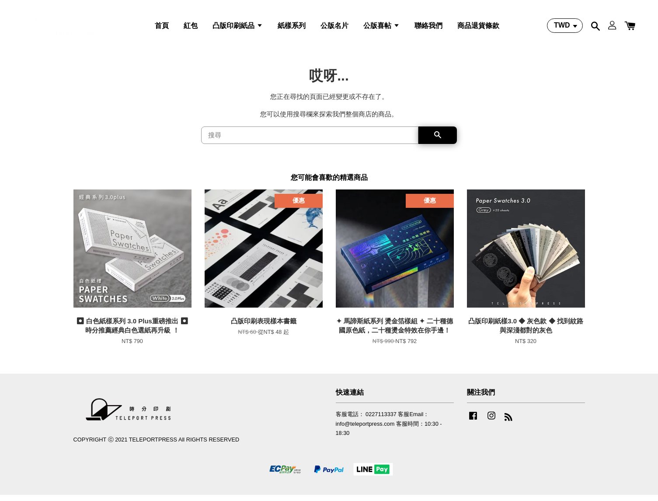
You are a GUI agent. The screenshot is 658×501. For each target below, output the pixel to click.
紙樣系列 (292, 28)
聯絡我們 (428, 28)
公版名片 (334, 28)
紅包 (191, 28)
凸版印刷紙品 (237, 28)
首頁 (162, 28)
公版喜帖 (381, 28)
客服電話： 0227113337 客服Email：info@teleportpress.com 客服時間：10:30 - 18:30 (389, 429)
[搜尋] (309, 141)
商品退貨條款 (478, 28)
